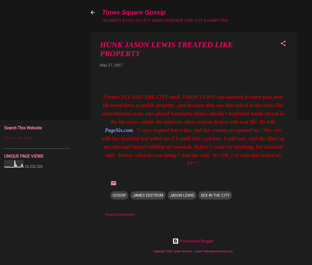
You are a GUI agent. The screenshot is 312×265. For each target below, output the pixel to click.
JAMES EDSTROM (148, 195)
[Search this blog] (37, 138)
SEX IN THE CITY (215, 195)
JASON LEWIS (182, 195)
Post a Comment (120, 214)
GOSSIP (119, 195)
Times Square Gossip (134, 12)
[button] (283, 44)
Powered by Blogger (193, 241)
